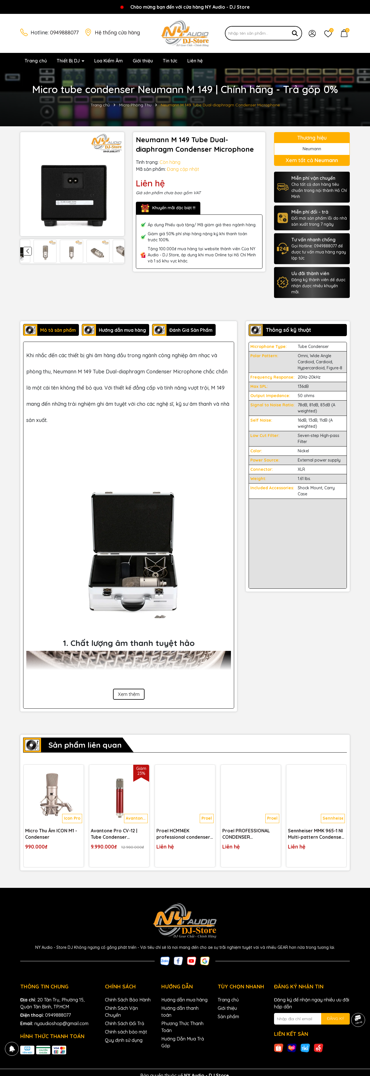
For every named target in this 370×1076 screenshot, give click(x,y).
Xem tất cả (312, 160)
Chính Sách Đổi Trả (124, 1023)
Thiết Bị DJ (69, 61)
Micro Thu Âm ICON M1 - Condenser (51, 834)
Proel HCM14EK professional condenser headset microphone (183, 834)
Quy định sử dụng (124, 1040)
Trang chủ (36, 61)
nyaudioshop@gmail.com (61, 1023)
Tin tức (170, 61)
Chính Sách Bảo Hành (128, 1000)
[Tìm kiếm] (295, 33)
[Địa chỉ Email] (312, 1019)
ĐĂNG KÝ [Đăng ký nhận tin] (335, 1018)
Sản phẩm (228, 1016)
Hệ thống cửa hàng (117, 32)
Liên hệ (195, 61)
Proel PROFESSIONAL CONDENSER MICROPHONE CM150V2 (248, 834)
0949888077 (64, 32)
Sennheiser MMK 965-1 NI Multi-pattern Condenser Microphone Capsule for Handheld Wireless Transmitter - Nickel (315, 834)
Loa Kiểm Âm (108, 61)
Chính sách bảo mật (126, 1032)
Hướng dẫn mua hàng (184, 1000)
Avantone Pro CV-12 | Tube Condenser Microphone (114, 834)
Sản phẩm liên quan (85, 745)
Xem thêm (129, 694)
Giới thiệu (143, 61)
